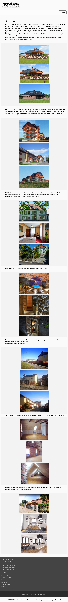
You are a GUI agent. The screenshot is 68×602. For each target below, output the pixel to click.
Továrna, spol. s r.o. (32, 594)
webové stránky (20, 600)
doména (30, 600)
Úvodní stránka (6, 573)
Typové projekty (6, 577)
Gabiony (4, 589)
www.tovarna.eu (10, 567)
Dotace (3, 587)
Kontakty (4, 580)
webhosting (38, 600)
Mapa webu (42, 594)
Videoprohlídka (6, 584)
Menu (62, 12)
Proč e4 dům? (5, 575)
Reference (4, 582)
